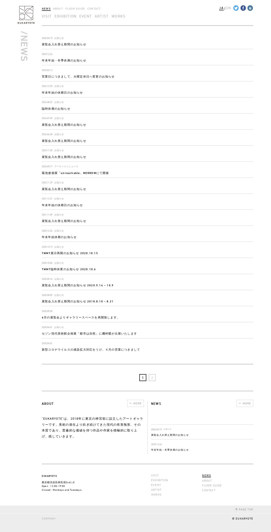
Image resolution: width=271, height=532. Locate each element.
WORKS (118, 16)
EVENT (85, 16)
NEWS (46, 8)
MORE (135, 403)
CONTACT (94, 8)
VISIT (47, 16)
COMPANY (49, 518)
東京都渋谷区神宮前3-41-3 (58, 482)
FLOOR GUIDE (75, 8)
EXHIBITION (65, 16)
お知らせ (59, 37)
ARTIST (102, 16)
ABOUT (58, 8)
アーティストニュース (66, 166)
